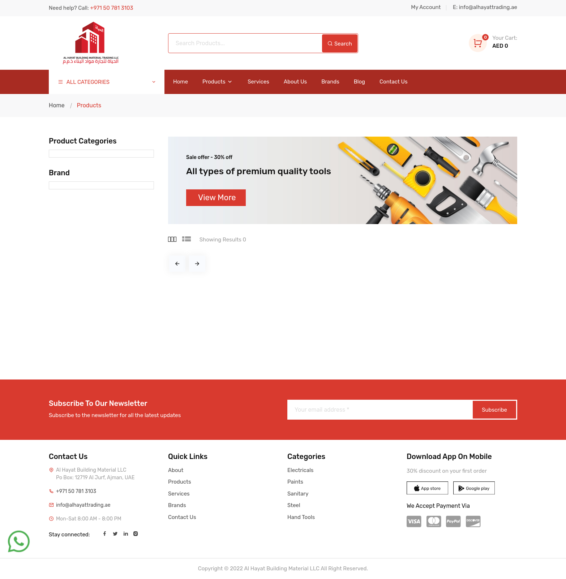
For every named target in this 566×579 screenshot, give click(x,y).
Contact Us (394, 82)
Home (180, 82)
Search (339, 43)
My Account (426, 7)
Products (217, 82)
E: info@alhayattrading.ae (485, 7)
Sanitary (297, 493)
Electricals (300, 470)
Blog (359, 82)
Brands (330, 82)
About (175, 470)
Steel (293, 505)
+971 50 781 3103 (76, 491)
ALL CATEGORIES (107, 82)
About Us (295, 82)
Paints (295, 482)
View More (217, 197)
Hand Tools (301, 517)
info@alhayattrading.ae (83, 505)
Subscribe (494, 410)
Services (258, 82)
